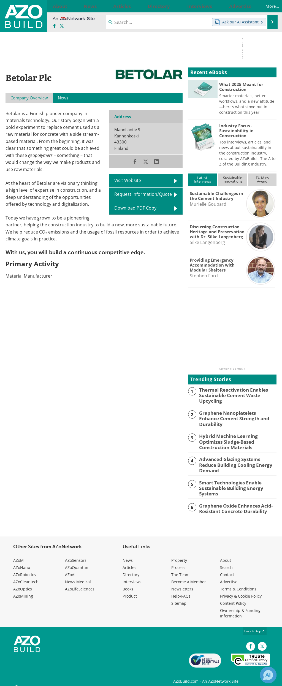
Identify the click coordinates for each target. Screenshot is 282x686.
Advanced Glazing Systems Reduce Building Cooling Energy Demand (235, 458)
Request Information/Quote (143, 194)
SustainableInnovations (232, 179)
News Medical (78, 576)
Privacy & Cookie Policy (241, 591)
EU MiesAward (262, 179)
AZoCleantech (26, 576)
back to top (254, 626)
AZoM (18, 555)
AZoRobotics (24, 569)
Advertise (228, 576)
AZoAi (70, 569)
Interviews (132, 576)
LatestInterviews (202, 179)
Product (130, 591)
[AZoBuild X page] (61, 26)
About (225, 555)
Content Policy (233, 598)
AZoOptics (22, 584)
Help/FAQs (181, 591)
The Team (180, 569)
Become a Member (188, 576)
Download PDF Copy (135, 208)
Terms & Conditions (238, 584)
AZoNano (21, 562)
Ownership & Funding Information (240, 608)
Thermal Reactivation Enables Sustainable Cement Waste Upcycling (230, 394)
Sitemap (178, 598)
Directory (131, 569)
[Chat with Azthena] (268, 675)
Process (178, 562)
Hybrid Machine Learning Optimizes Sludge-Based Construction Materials (237, 436)
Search (226, 562)
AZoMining (23, 591)
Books (128, 584)
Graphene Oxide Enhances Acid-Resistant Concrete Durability (232, 503)
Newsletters (182, 584)
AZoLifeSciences (79, 584)
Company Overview (29, 98)
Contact (227, 569)
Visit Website (127, 180)
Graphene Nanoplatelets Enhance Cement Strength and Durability (234, 414)
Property (179, 555)
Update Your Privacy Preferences (47, 679)
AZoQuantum (77, 562)
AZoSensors (75, 555)
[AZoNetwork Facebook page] (54, 26)
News (128, 555)
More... (266, 6)
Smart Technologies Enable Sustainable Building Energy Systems (237, 481)
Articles (129, 562)
